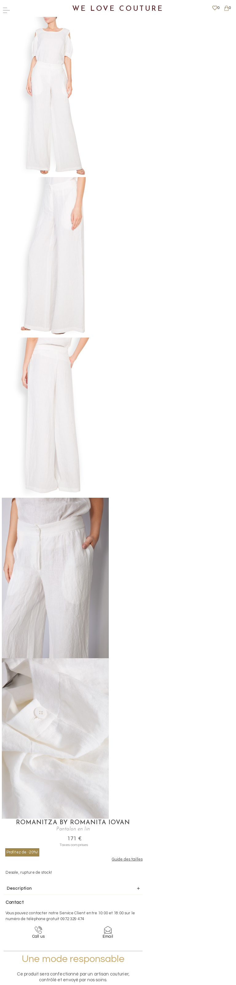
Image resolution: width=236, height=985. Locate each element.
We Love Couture (117, 9)
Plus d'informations (116, 926)
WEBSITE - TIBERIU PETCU (116, 981)
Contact (116, 891)
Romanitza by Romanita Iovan (166, 23)
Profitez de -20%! (129, 56)
